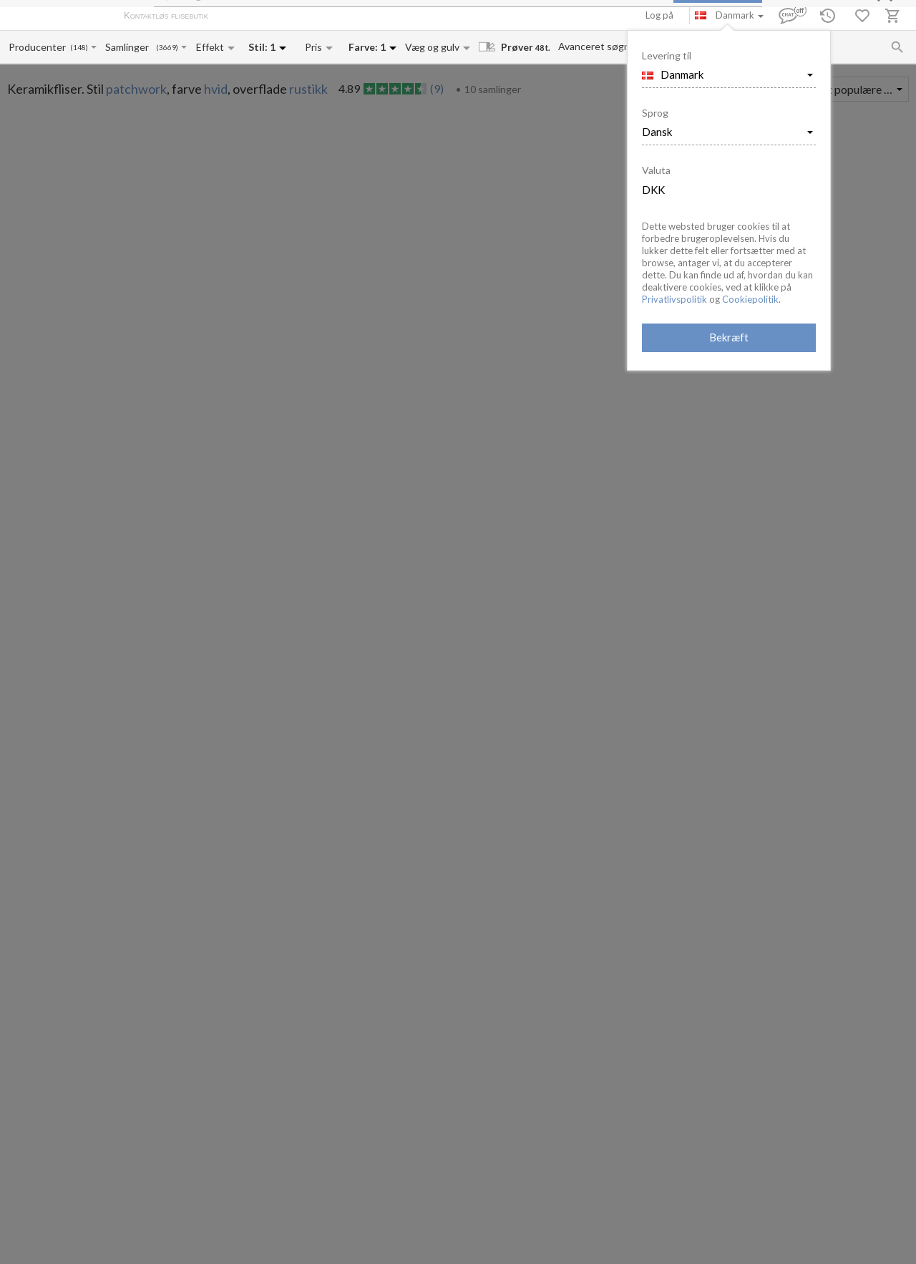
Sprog (655, 113)
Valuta (656, 170)
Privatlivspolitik (674, 299)
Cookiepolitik (750, 299)
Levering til (666, 55)
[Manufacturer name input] (38, 47)
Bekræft (729, 337)
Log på (659, 15)
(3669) (167, 48)
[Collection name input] (130, 47)
